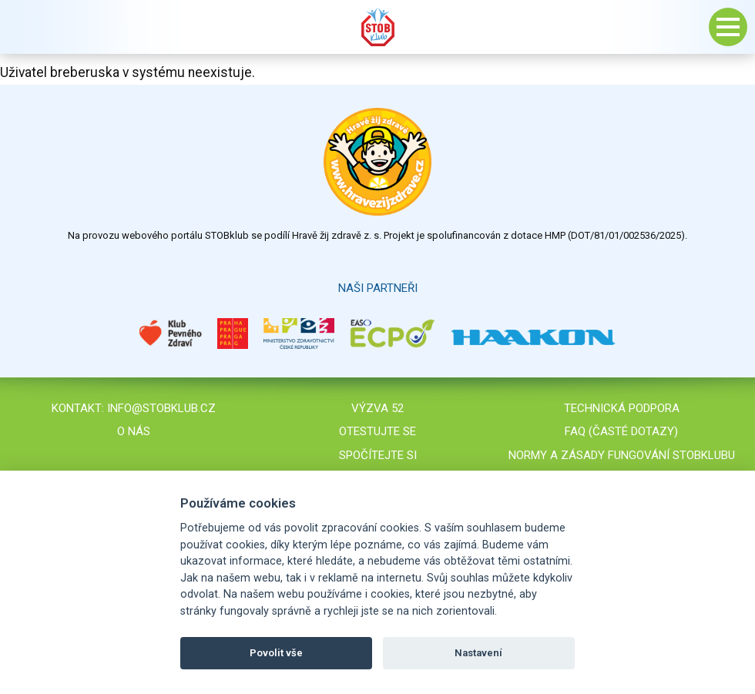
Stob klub (377, 27)
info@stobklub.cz (161, 408)
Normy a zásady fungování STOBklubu (621, 455)
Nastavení (478, 653)
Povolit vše (276, 653)
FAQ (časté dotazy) (621, 431)
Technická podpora (622, 408)
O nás (133, 431)
